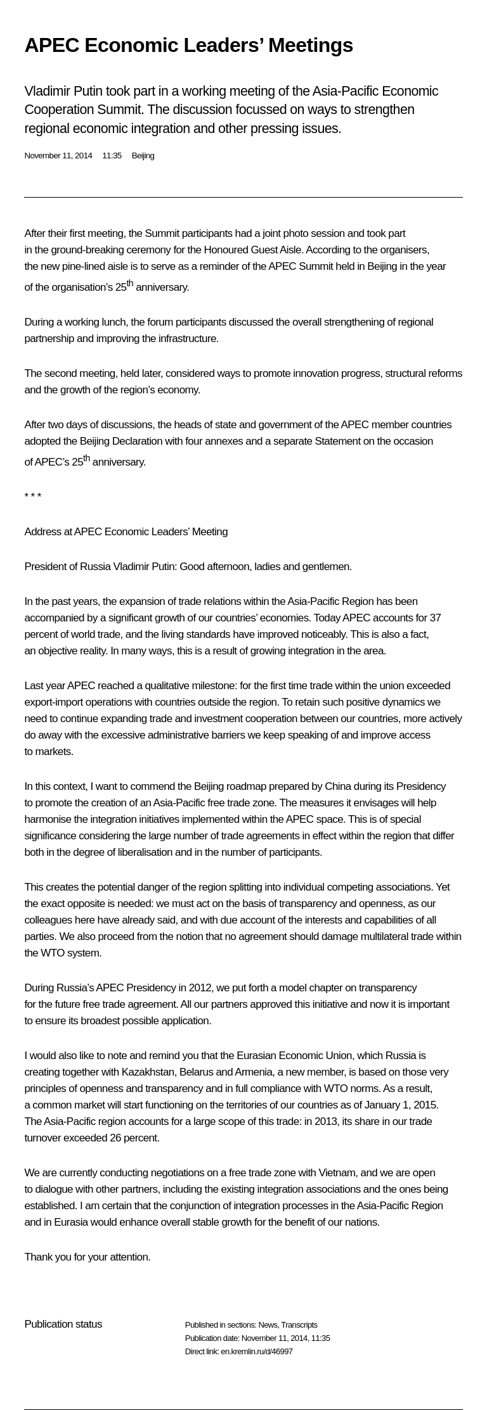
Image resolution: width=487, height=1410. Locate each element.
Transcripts (299, 1325)
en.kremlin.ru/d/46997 (256, 1351)
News (267, 1325)
